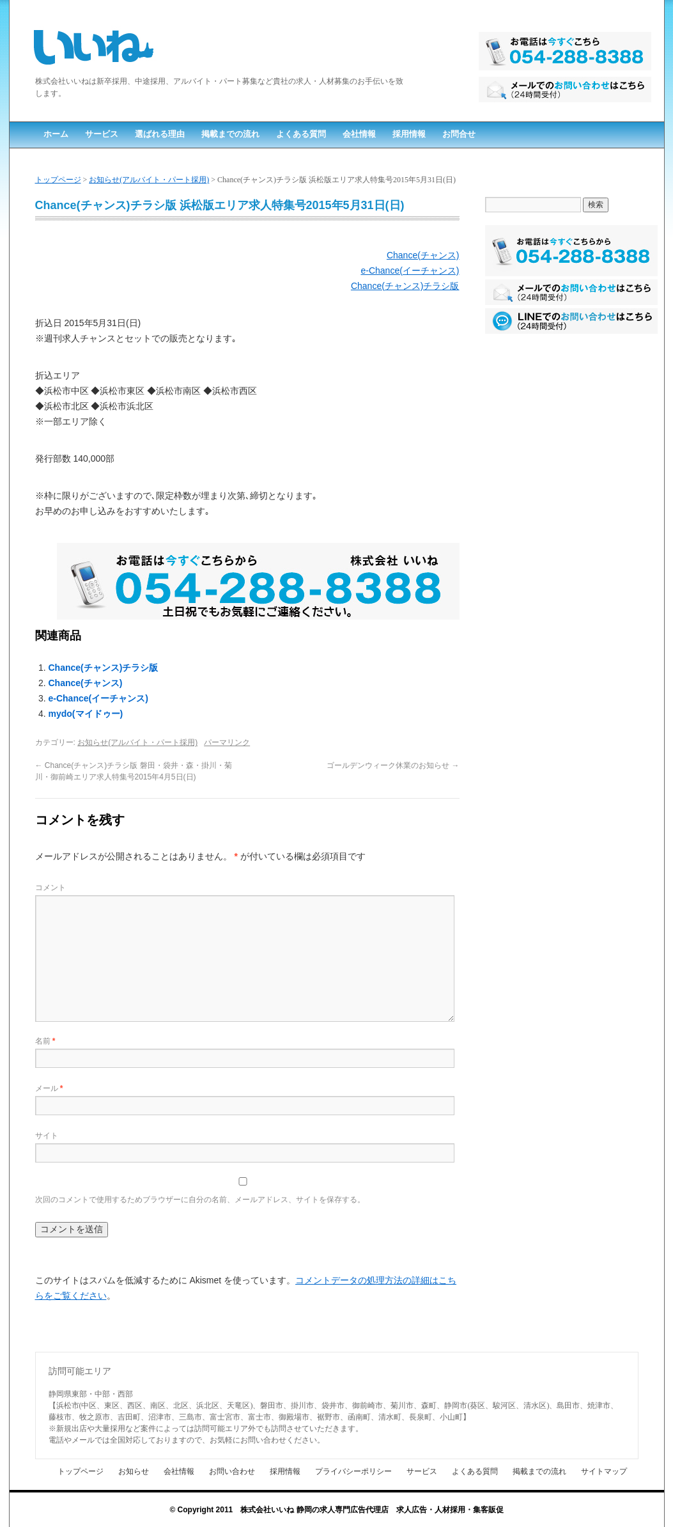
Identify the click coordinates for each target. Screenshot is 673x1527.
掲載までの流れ (230, 134)
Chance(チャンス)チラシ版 (405, 286)
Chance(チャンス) (423, 255)
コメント (50, 887)
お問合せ (459, 134)
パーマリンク (227, 742)
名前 (45, 1041)
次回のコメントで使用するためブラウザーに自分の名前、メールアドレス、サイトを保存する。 (200, 1199)
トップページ (58, 179)
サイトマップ (604, 1471)
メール (49, 1088)
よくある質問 (301, 134)
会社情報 (359, 134)
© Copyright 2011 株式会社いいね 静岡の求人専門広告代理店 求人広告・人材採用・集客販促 (336, 1509)
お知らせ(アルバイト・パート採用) (149, 179)
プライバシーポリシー (353, 1471)
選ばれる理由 (160, 134)
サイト (46, 1135)
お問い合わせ (232, 1471)
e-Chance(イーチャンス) (409, 270)
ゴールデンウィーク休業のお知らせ (393, 765)
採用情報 (409, 134)
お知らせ (133, 1471)
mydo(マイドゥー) (86, 714)
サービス (101, 134)
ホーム (55, 134)
